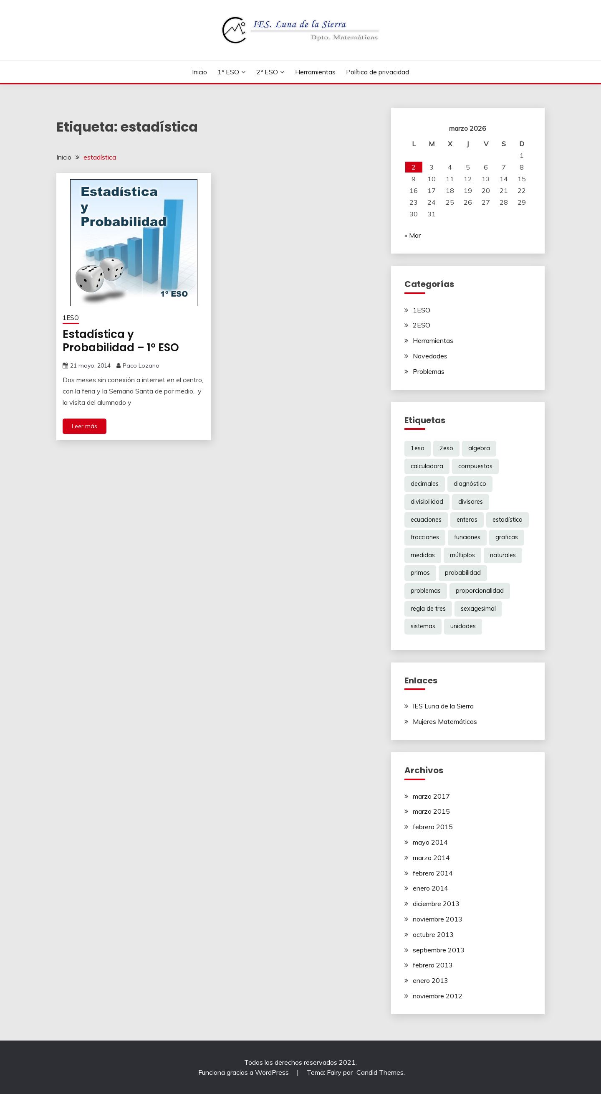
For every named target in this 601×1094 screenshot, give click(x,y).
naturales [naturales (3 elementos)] (503, 555)
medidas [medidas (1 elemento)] (423, 555)
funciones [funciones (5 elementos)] (467, 537)
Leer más (84, 426)
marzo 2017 (431, 796)
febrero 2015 (433, 826)
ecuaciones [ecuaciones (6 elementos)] (426, 519)
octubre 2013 (433, 934)
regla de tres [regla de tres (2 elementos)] (428, 608)
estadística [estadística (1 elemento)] (507, 519)
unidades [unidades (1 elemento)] (463, 626)
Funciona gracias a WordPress (244, 1072)
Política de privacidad (377, 72)
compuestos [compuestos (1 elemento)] (475, 466)
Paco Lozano (141, 365)
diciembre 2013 (436, 903)
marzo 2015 (431, 811)
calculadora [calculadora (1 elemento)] (427, 466)
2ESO (421, 325)
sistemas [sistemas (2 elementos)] (423, 626)
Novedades (430, 356)
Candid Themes (380, 1072)
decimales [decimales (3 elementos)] (425, 483)
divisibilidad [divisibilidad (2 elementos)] (427, 501)
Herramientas (315, 72)
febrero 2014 (433, 873)
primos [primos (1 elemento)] (420, 572)
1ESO (71, 318)
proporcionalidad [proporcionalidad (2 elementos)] (480, 590)
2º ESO (267, 72)
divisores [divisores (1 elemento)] (470, 501)
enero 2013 (430, 980)
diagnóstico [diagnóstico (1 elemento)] (470, 483)
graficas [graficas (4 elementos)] (506, 537)
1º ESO (228, 72)
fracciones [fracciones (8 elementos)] (425, 537)
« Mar (412, 235)
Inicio (199, 72)
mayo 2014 (430, 842)
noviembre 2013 (437, 919)
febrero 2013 (433, 965)
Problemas (428, 371)
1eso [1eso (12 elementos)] (417, 448)
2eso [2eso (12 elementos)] (446, 448)
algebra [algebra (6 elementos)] (479, 448)
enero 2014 (430, 888)
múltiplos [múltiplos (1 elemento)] (462, 555)
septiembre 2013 (439, 950)
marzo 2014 (431, 857)
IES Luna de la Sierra (443, 706)
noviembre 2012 (437, 996)
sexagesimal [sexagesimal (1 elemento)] (478, 608)
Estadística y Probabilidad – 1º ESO (121, 341)
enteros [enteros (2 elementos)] (467, 519)
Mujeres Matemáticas (445, 721)
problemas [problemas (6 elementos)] (426, 590)
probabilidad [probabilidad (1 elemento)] (463, 572)
